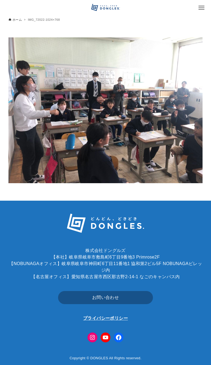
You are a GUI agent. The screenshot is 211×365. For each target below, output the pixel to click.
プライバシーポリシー (105, 318)
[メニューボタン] (201, 7)
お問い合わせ (105, 297)
